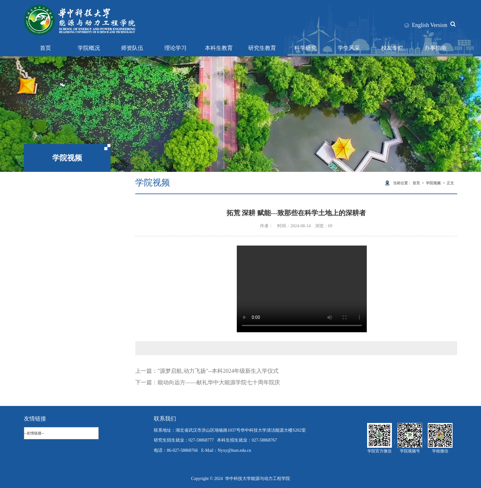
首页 (45, 48)
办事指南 (435, 48)
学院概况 (89, 48)
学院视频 (433, 183)
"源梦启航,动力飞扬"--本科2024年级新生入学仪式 (218, 371)
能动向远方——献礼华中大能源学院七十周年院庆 (219, 382)
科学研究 (305, 48)
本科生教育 (219, 48)
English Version (429, 25)
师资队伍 (132, 48)
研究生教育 (262, 48)
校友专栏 (392, 48)
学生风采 (349, 48)
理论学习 (175, 48)
